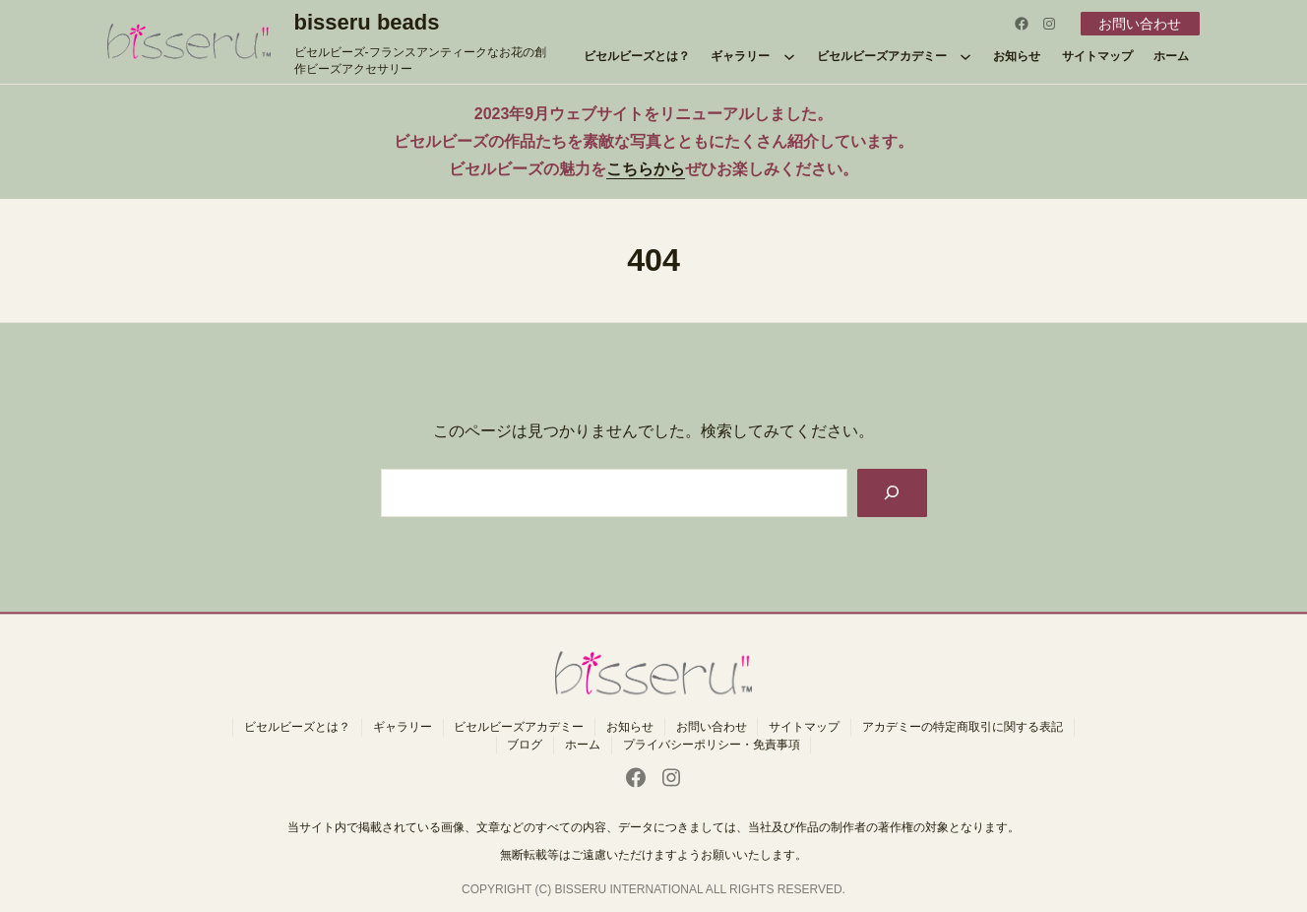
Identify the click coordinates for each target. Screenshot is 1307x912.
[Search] (892, 493)
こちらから (645, 169)
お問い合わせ (1139, 24)
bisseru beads (367, 22)
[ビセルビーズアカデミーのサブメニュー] (965, 56)
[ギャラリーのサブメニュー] (789, 56)
